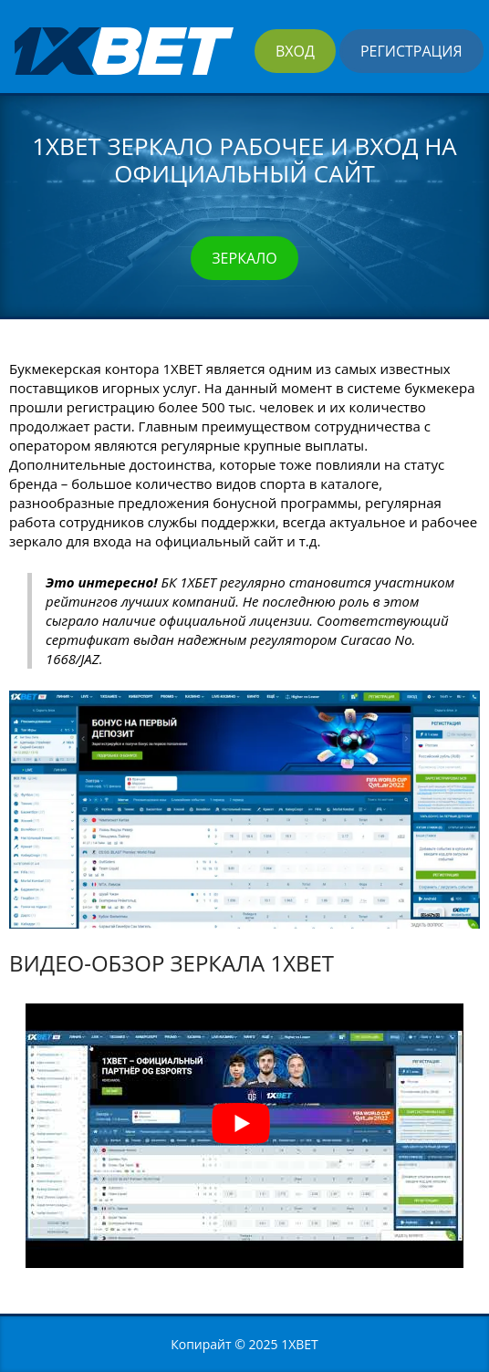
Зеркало (244, 258)
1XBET (299, 1344)
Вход (295, 51)
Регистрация (411, 51)
